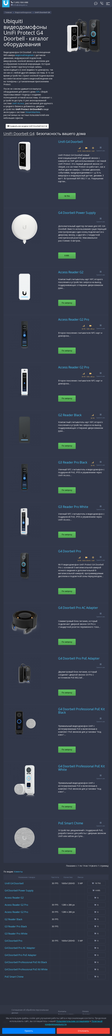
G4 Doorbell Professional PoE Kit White (81, 768)
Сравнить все (100, 149)
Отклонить (83, 1030)
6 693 (66, 255)
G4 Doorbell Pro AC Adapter (78, 608)
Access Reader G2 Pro (73, 319)
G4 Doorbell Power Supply (77, 213)
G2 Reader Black (70, 415)
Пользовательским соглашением (72, 1021)
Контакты (62, 1011)
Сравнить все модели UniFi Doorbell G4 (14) (27, 126)
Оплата (85, 1011)
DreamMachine (32, 112)
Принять (28, 1030)
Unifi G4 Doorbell (70, 142)
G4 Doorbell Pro (69, 551)
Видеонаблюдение (23, 12)
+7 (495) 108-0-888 (19, 2)
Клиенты (18, 871)
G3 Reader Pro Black (72, 462)
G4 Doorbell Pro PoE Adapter (79, 658)
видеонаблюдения (24, 55)
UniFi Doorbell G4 (19, 133)
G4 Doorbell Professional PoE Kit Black (81, 710)
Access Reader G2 (70, 272)
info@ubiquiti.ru (19, 5)
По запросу (67, 303)
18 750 (67, 196)
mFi (38, 91)
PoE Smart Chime (70, 823)
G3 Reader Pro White (73, 507)
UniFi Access (18, 103)
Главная (8, 12)
